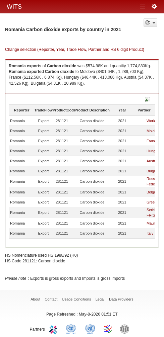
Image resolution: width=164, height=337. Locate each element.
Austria (152, 161)
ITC (54, 328)
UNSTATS (90, 328)
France (152, 141)
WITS (14, 6)
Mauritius (154, 223)
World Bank (126, 328)
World (151, 121)
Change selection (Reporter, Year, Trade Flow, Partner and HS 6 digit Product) (74, 49)
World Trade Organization (108, 328)
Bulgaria (153, 171)
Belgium (153, 192)
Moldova (154, 131)
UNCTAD (72, 328)
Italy (150, 233)
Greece (153, 202)
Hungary (154, 151)
